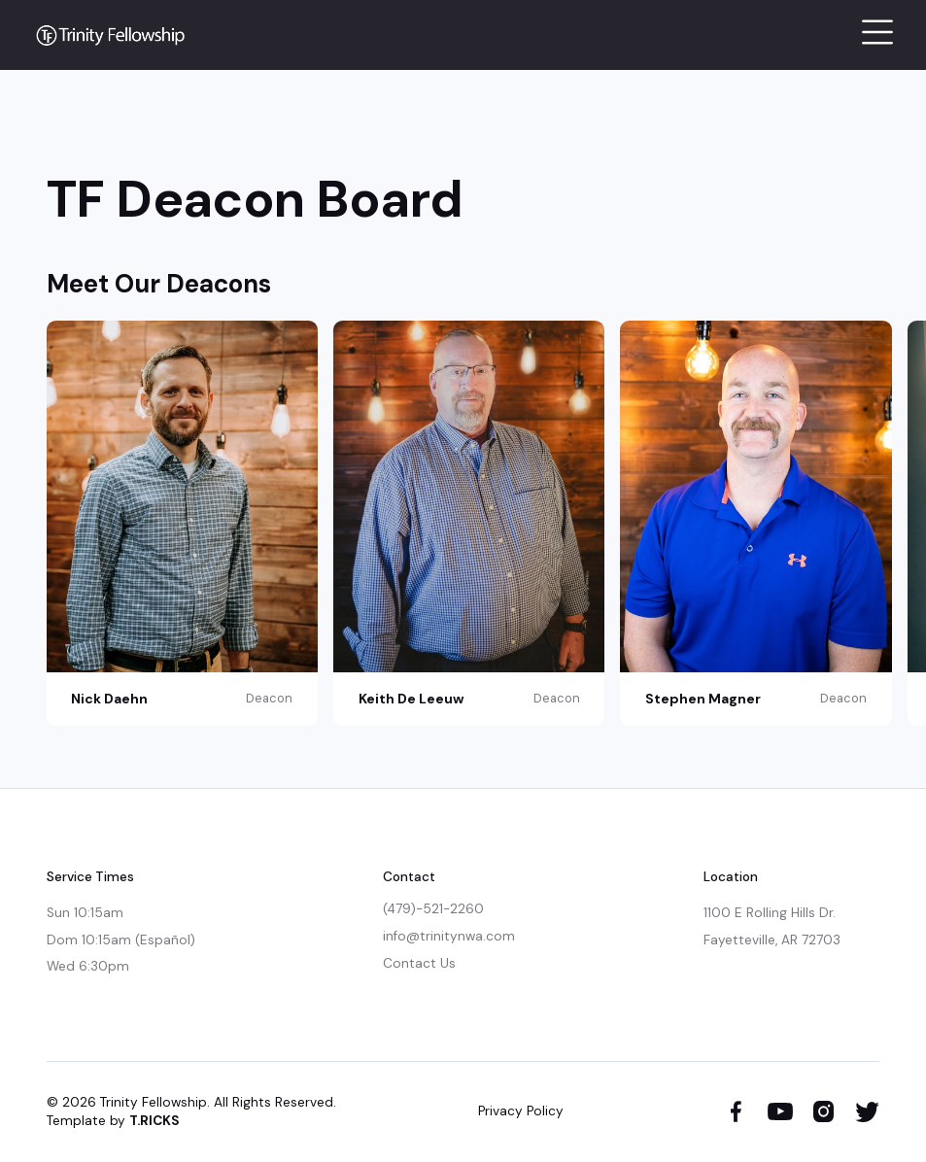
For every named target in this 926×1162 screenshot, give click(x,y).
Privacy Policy (521, 1111)
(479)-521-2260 (433, 909)
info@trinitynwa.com (449, 936)
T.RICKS (154, 1120)
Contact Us (419, 963)
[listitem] (190, 523)
